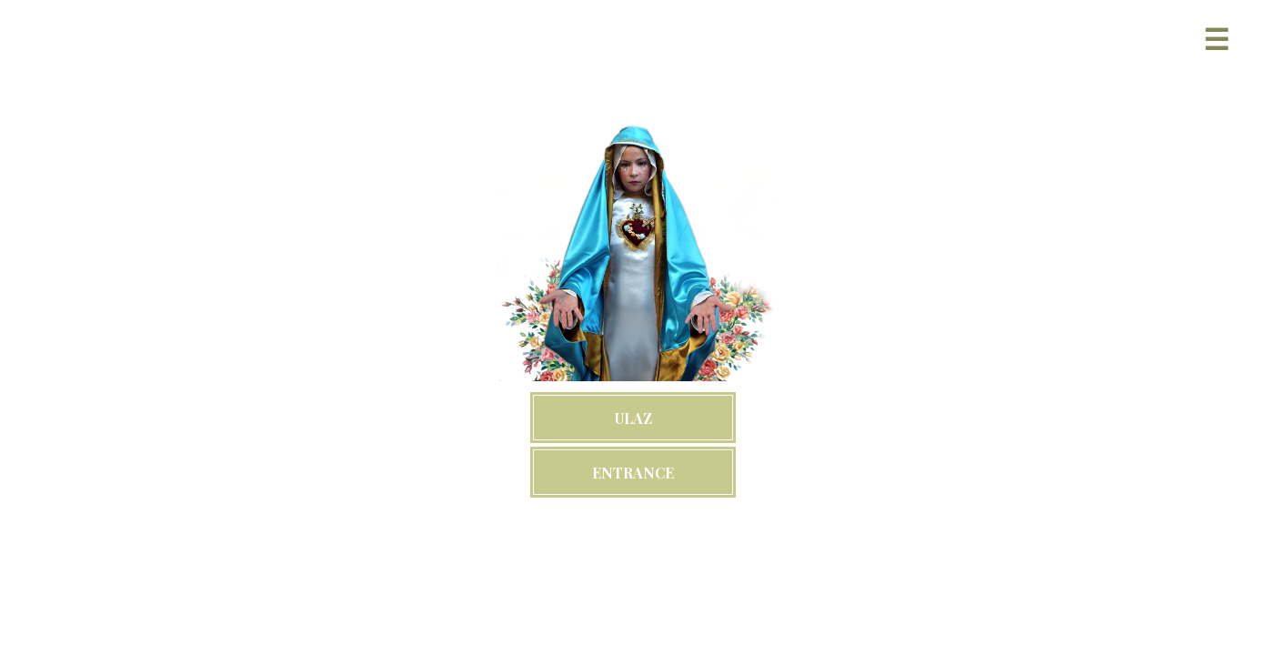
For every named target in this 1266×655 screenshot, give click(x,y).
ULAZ (633, 418)
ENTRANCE (633, 472)
